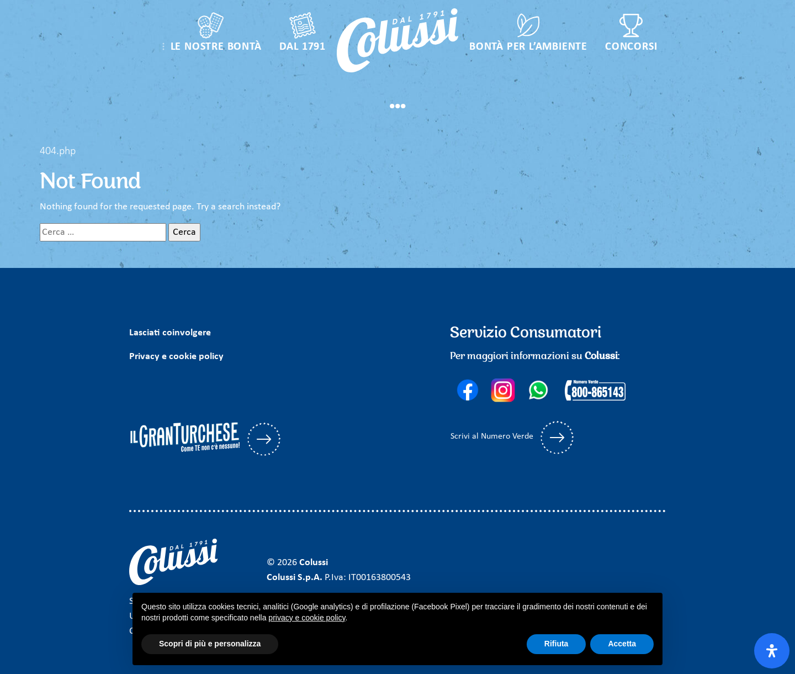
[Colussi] (397, 40)
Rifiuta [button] (556, 643)
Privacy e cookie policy (176, 356)
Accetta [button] (622, 643)
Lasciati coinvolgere (170, 333)
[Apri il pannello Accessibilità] (771, 650)
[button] (210, 35)
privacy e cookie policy (306, 617)
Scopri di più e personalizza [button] (210, 643)
